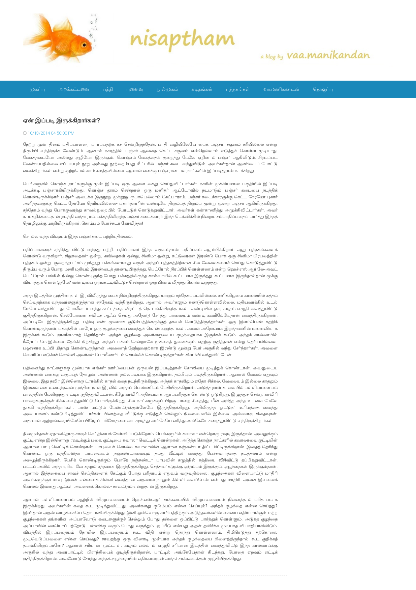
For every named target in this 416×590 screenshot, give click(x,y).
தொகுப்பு (323, 89)
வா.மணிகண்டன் (281, 89)
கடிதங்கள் (202, 89)
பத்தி (108, 89)
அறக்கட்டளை (73, 89)
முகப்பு (37, 89)
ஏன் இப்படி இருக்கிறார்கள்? (61, 120)
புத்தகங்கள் (238, 89)
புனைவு (134, 89)
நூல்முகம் (167, 89)
